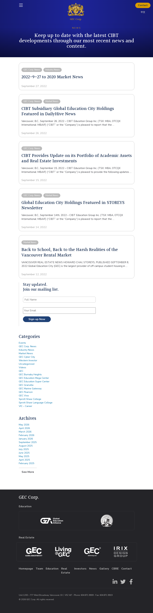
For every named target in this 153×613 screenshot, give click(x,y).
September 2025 (28, 442)
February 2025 (26, 463)
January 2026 (26, 438)
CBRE (115, 569)
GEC (21, 371)
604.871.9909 (87, 595)
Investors (80, 569)
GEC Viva (24, 395)
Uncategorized (26, 364)
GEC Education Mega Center (34, 378)
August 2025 (26, 445)
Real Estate (65, 571)
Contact (143, 5)
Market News (26, 353)
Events (22, 342)
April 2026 (24, 428)
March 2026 (25, 431)
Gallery (104, 569)
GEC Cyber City (27, 357)
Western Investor (28, 360)
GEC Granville (26, 385)
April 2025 (24, 459)
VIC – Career (25, 406)
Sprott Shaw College (30, 399)
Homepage (26, 569)
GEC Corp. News (27, 346)
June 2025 (24, 452)
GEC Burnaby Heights (30, 374)
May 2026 (24, 424)
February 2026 (26, 435)
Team (39, 569)
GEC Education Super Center (34, 381)
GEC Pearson (26, 392)
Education (52, 569)
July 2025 (24, 449)
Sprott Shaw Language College (35, 402)
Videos (22, 367)
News (93, 569)
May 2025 (24, 456)
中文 (143, 12)
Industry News (26, 350)
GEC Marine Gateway (30, 388)
